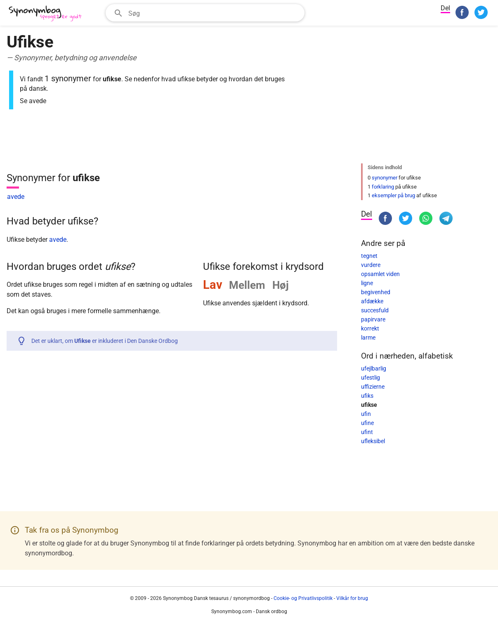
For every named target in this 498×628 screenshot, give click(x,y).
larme (368, 337)
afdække (372, 301)
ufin (366, 414)
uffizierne (373, 386)
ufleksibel (373, 441)
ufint (367, 432)
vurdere (370, 265)
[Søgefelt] (213, 13)
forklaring (383, 187)
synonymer (384, 178)
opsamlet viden (380, 274)
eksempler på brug (393, 195)
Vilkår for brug (352, 598)
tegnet (369, 256)
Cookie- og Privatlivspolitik (303, 598)
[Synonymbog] (48, 14)
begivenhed (375, 292)
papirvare (373, 319)
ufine (367, 423)
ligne (367, 283)
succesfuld (375, 310)
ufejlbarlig (373, 368)
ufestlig (370, 377)
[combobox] (205, 13)
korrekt (370, 328)
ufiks (367, 395)
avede (15, 197)
